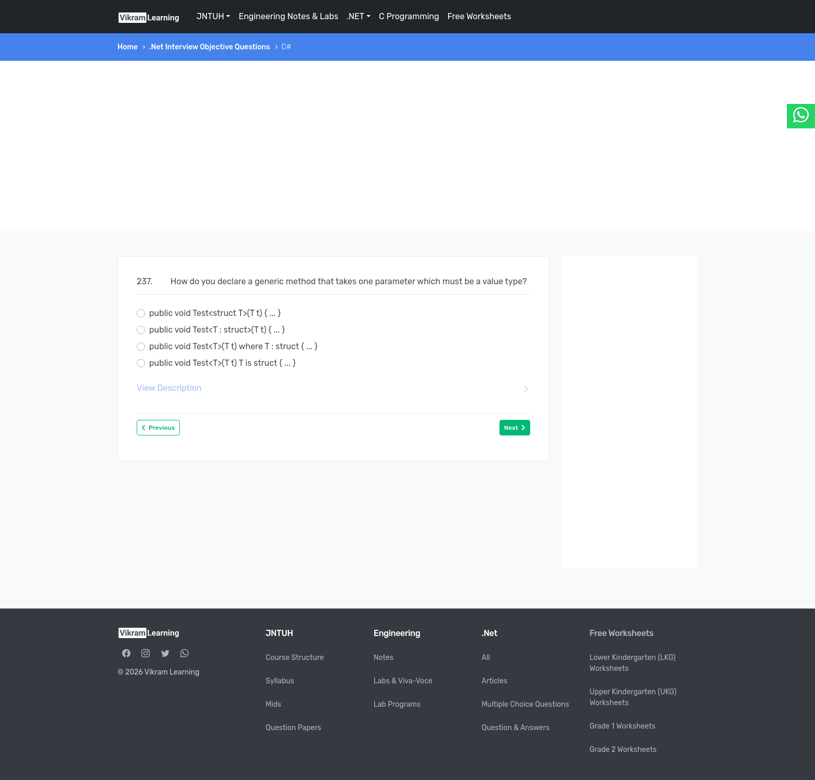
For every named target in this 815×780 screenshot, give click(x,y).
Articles (495, 681)
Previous (158, 427)
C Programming (409, 16)
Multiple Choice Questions (526, 704)
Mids (273, 704)
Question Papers (293, 727)
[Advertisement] (407, 146)
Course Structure (295, 657)
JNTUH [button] (210, 16)
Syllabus (280, 681)
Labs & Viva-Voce (403, 681)
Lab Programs (397, 704)
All (486, 657)
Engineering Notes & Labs (288, 16)
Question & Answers (516, 727)
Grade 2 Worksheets (622, 749)
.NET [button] (355, 16)
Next (514, 427)
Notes (383, 657)
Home (127, 47)
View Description (333, 388)
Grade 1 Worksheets (622, 726)
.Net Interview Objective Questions (209, 47)
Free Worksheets (479, 16)
